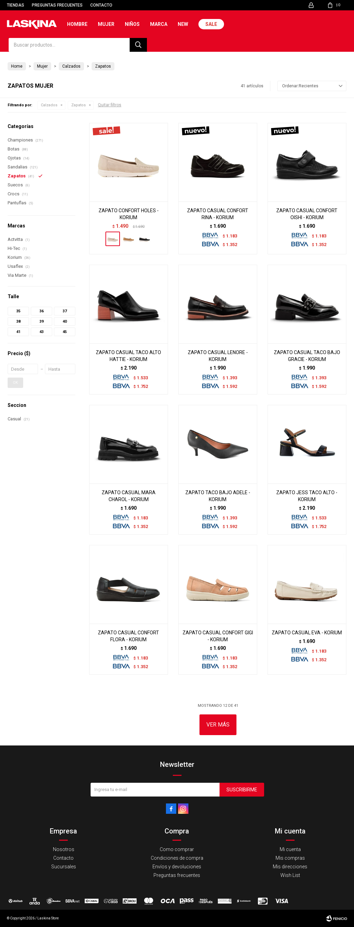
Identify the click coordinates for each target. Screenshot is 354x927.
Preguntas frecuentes (57, 5)
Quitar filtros (109, 105)
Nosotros (63, 849)
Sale (211, 24)
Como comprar (177, 849)
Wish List (290, 875)
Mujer (106, 24)
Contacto (101, 5)
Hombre (77, 24)
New (183, 24)
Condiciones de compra (177, 858)
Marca (158, 24)
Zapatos (78, 105)
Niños (132, 24)
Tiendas (15, 5)
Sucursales (63, 866)
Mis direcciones (290, 866)
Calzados (49, 105)
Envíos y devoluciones (176, 866)
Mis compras (290, 858)
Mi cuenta (290, 849)
